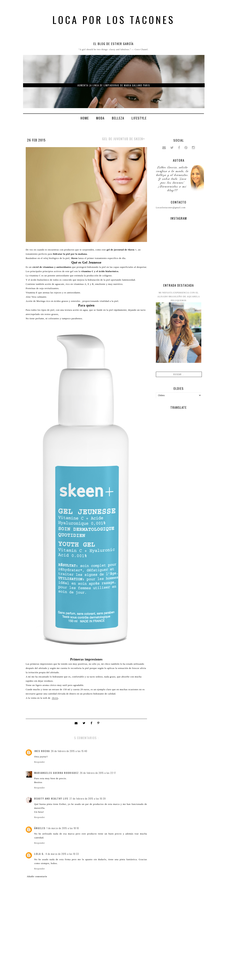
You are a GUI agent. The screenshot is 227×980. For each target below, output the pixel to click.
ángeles (40, 828)
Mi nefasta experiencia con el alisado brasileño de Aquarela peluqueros (178, 296)
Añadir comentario (37, 876)
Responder (39, 762)
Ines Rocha (42, 751)
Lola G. (39, 854)
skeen (55, 698)
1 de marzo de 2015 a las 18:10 (63, 828)
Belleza (118, 118)
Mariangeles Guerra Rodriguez (56, 773)
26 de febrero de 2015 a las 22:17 (98, 773)
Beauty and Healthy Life (51, 798)
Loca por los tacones (113, 19)
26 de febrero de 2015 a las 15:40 (69, 751)
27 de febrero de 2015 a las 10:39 (88, 798)
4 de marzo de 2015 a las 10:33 (62, 854)
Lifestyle (139, 118)
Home (85, 118)
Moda (100, 118)
